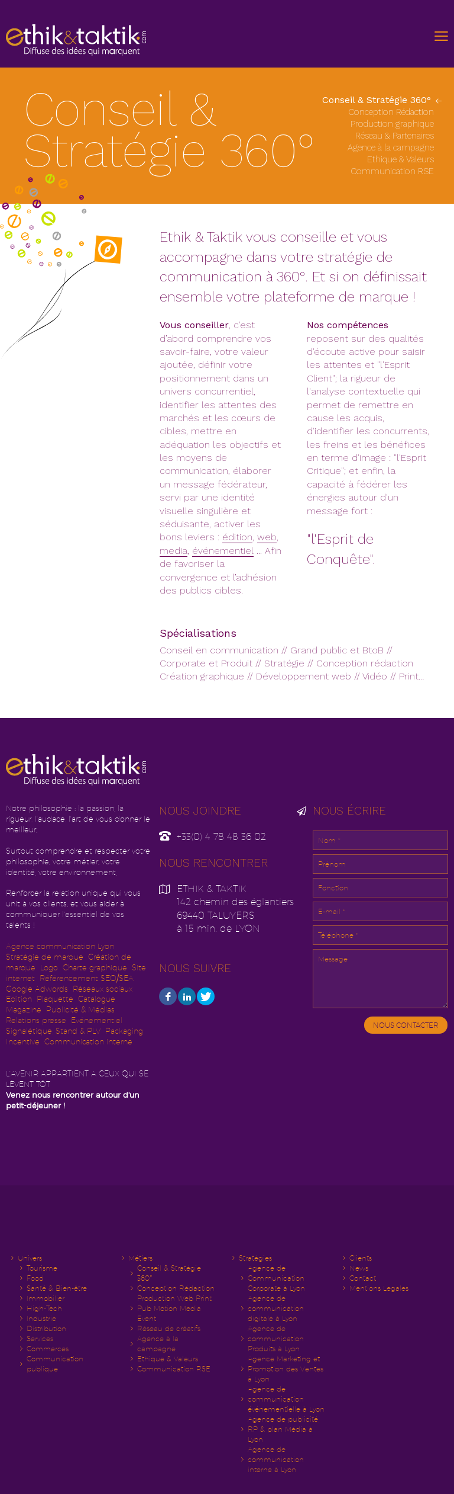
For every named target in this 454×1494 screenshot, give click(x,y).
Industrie (41, 1318)
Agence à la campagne (392, 147)
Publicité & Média (78, 1009)
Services (40, 1338)
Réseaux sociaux (102, 989)
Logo (49, 967)
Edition (19, 999)
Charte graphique (95, 967)
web (267, 537)
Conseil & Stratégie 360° (378, 99)
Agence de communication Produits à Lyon (276, 1338)
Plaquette (55, 999)
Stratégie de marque (44, 957)
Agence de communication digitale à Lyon (276, 1308)
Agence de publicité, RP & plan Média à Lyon (283, 1429)
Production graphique (393, 123)
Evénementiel (96, 1020)
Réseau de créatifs (168, 1328)
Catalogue (96, 999)
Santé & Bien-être (57, 1288)
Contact (362, 1278)
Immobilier (45, 1298)
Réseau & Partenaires (395, 135)
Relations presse (36, 1020)
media (173, 550)
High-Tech (44, 1308)
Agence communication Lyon (60, 946)
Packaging (124, 1031)
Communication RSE (393, 171)
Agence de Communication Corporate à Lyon (276, 1278)
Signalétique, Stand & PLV (53, 1031)
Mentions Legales (378, 1288)
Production (174, 1308)
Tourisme (42, 1268)
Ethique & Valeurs (401, 159)
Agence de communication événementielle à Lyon (286, 1398)
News (358, 1268)
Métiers (140, 1257)
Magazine (23, 1009)
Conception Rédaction (392, 112)
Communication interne (88, 1041)
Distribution (46, 1328)
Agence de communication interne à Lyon (276, 1459)
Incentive (23, 1041)
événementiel (223, 550)
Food (35, 1278)
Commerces (48, 1348)
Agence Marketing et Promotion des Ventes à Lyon (285, 1368)
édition (237, 537)
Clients (360, 1257)
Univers (30, 1257)
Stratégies (255, 1257)
